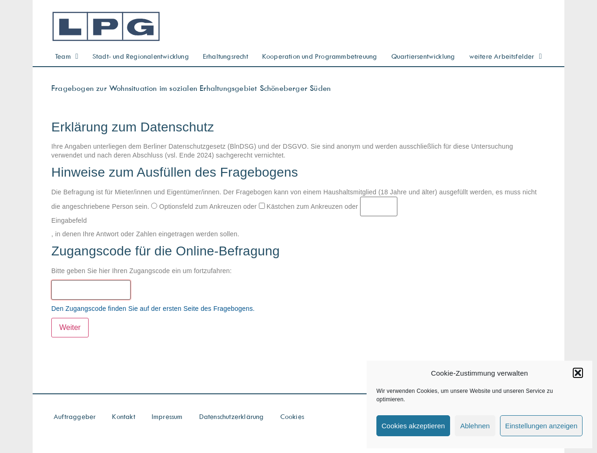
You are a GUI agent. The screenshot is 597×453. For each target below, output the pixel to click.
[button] (578, 373)
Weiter (70, 327)
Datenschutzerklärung (231, 416)
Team (66, 56)
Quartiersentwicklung (423, 56)
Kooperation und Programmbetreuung (319, 56)
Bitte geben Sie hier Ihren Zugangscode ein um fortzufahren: (141, 271)
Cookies (292, 416)
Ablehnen (475, 426)
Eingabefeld (69, 220)
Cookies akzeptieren (413, 426)
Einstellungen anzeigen (541, 426)
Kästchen (277, 206)
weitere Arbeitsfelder (505, 56)
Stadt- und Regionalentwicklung (140, 56)
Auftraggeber (75, 416)
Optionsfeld (172, 206)
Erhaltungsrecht (225, 56)
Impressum (167, 416)
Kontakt (123, 416)
